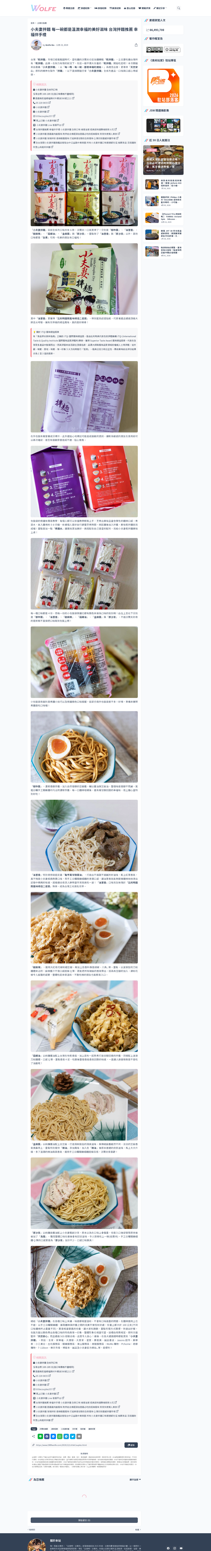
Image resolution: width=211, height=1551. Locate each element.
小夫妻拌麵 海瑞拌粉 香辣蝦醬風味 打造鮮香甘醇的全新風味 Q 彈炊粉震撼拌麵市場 (75, 138)
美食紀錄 (115, 8)
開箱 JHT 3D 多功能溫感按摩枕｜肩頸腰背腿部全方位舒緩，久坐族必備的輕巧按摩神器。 (171, 233)
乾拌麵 (82, 1429)
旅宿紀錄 (100, 8)
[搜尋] (178, 8)
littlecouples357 (44, 116)
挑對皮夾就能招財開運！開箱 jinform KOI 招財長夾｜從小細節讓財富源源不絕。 (171, 183)
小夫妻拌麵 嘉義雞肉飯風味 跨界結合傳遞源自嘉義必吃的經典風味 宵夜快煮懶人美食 (76, 133)
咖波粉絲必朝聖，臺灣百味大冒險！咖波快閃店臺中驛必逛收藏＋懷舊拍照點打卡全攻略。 (171, 250)
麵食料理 (92, 1429)
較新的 (32, 1529)
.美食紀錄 (54, 1429)
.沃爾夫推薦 (42, 23)
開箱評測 (144, 8)
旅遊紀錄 (83, 8)
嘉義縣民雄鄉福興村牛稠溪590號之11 (53, 98)
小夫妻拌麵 (41, 107)
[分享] (135, 45)
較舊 (137, 1529)
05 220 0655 (42, 102)
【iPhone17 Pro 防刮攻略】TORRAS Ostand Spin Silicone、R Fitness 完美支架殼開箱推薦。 (171, 216)
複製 (131, 1445)
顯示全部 (134, 1479)
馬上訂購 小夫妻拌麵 (46, 120)
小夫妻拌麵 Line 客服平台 (48, 125)
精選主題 (68, 8)
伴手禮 (74, 1429)
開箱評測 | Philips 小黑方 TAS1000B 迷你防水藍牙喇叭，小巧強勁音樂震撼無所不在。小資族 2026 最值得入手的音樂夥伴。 (171, 200)
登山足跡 (129, 8)
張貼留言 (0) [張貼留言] (84, 1520)
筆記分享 (159, 8)
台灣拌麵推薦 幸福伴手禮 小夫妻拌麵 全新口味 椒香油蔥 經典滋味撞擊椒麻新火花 (75, 129)
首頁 (32, 23)
